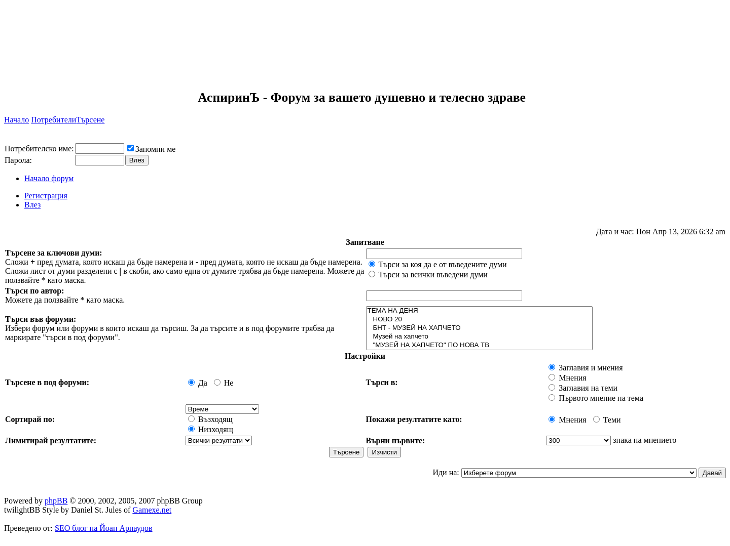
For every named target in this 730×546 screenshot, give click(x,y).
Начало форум (49, 178)
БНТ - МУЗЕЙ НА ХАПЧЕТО (480, 328)
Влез (32, 204)
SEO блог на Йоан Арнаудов (104, 528)
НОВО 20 (480, 319)
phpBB (56, 500)
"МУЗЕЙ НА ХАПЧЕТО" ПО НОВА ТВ (480, 345)
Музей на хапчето (480, 336)
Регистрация (45, 195)
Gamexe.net (151, 510)
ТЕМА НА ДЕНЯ (480, 311)
